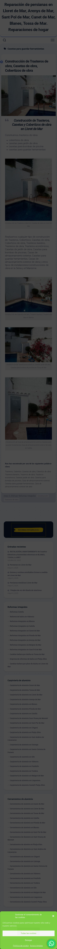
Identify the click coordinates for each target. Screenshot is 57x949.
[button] (53, 916)
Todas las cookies (28, 933)
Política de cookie (21, 945)
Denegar (28, 940)
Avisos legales (36, 945)
